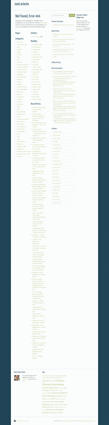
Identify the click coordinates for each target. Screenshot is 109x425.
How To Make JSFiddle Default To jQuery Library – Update (39, 193)
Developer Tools (22, 72)
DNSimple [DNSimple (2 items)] (45, 390)
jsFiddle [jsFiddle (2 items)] (59, 396)
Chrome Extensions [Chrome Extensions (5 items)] (53, 384)
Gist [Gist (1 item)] (61, 390)
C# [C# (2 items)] (54, 381)
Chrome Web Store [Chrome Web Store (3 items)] (50, 388)
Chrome (19, 62)
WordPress (88, 420)
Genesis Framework (80, 420)
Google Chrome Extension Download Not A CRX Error (38, 261)
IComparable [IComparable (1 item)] (44, 393)
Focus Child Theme (68, 420)
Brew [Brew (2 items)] (51, 381)
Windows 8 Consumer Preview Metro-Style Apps (39, 338)
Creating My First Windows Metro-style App (39, 309)
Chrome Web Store (23, 67)
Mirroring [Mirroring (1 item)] (49, 399)
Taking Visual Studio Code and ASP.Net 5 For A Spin (38, 160)
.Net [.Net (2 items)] (43, 376)
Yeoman (19, 156)
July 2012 (35, 92)
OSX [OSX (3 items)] (53, 399)
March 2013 (35, 82)
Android (19, 49)
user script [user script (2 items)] (45, 402)
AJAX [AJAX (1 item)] (43, 377)
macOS (19, 102)
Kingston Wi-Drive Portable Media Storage (38, 351)
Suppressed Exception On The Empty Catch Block (39, 166)
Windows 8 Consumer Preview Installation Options (39, 345)
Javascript (20, 92)
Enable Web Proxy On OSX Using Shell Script (39, 140)
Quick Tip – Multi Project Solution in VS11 (38, 303)
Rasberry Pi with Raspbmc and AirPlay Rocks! (38, 274)
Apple (18, 52)
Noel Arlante (22, 4)
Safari (18, 116)
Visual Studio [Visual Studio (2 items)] (54, 402)
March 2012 (35, 97)
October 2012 (36, 87)
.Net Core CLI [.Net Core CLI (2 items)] (56, 376)
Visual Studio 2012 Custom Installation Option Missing (38, 255)
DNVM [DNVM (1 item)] (59, 390)
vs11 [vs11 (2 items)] (51, 407)
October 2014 (36, 67)
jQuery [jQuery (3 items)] (54, 396)
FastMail (19, 79)
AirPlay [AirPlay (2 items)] (63, 376)
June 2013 (35, 79)
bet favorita (56, 71)
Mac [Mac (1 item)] (66, 396)
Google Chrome (22, 87)
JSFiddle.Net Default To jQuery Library (63, 25)
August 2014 (36, 72)
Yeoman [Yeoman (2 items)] (60, 413)
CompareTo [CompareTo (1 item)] (61, 388)
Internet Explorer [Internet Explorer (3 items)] (60, 393)
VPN (18, 134)
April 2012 (35, 94)
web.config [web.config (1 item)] (55, 407)
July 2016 (35, 52)
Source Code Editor (23, 119)
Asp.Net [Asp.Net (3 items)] (45, 381)
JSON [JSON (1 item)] (63, 396)
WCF (18, 136)
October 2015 (36, 54)
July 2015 (35, 62)
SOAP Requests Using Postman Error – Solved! (39, 109)
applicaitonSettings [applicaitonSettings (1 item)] (53, 377)
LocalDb (19, 99)
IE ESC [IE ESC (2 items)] (50, 393)
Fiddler (19, 82)
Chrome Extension (22, 64)
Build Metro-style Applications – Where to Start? (39, 327)
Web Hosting (21, 141)
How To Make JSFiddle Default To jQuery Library (39, 200)
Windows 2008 (21, 146)
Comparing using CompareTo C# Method (37, 224)
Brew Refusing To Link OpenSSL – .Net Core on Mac (39, 125)
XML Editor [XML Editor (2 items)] (53, 413)
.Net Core (20, 42)
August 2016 (36, 49)
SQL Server (20, 124)
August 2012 (36, 89)
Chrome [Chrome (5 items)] (59, 380)
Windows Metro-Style (23, 151)
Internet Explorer (22, 89)
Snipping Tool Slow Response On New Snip (38, 173)
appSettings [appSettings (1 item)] (59, 377)
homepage (44, 23)
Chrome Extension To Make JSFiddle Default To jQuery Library (39, 186)
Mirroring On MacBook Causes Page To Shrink (39, 153)
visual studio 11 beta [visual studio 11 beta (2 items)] (56, 405)
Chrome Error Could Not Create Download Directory (39, 248)
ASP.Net (19, 54)
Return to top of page (23, 420)
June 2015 (35, 64)
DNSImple (20, 74)
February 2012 (36, 99)
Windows (20, 144)
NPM (18, 107)
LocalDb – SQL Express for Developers (36, 241)
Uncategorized (21, 126)
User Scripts (21, 129)
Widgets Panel (80, 28)
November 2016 (37, 44)
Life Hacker (20, 97)
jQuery (19, 94)
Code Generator (22, 69)
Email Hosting (21, 77)
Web (18, 139)
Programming (21, 112)
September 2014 (37, 69)
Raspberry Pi (21, 114)
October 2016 (36, 47)
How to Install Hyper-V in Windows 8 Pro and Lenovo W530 (39, 268)
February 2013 (36, 84)
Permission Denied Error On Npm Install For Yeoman (38, 147)
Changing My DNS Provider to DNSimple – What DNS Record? (39, 230)
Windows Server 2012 (23, 154)
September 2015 (37, 57)
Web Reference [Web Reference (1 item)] (61, 407)
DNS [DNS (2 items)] (65, 388)
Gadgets (19, 84)
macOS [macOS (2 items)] (44, 399)
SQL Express (21, 121)
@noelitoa (25, 379)
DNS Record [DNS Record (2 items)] (53, 390)
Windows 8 (20, 149)
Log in (93, 420)
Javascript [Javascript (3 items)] (46, 396)
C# (18, 59)
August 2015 (36, 59)
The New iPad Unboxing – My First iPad (38, 316)
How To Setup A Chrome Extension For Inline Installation (39, 180)
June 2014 (35, 77)
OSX (18, 109)
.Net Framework (22, 44)
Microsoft (20, 104)
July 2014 (35, 74)
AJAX (18, 47)
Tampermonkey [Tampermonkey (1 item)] (62, 399)
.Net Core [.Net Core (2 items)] (48, 376)
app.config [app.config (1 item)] (47, 377)
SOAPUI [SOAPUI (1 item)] (57, 399)
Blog (18, 57)
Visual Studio (21, 131)
